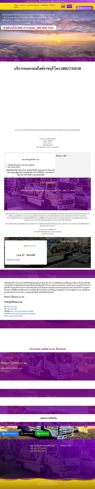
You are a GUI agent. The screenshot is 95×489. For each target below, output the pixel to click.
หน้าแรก (16, 5)
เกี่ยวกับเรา (52, 5)
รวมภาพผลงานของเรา (33, 5)
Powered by (44, 484)
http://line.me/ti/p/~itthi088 (23, 311)
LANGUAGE (63, 5)
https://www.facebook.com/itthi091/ (24, 313)
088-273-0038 (12, 306)
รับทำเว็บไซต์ (55, 484)
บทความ (22, 5)
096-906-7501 (12, 309)
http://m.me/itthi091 (16, 316)
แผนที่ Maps (44, 5)
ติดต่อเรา (16, 7)
